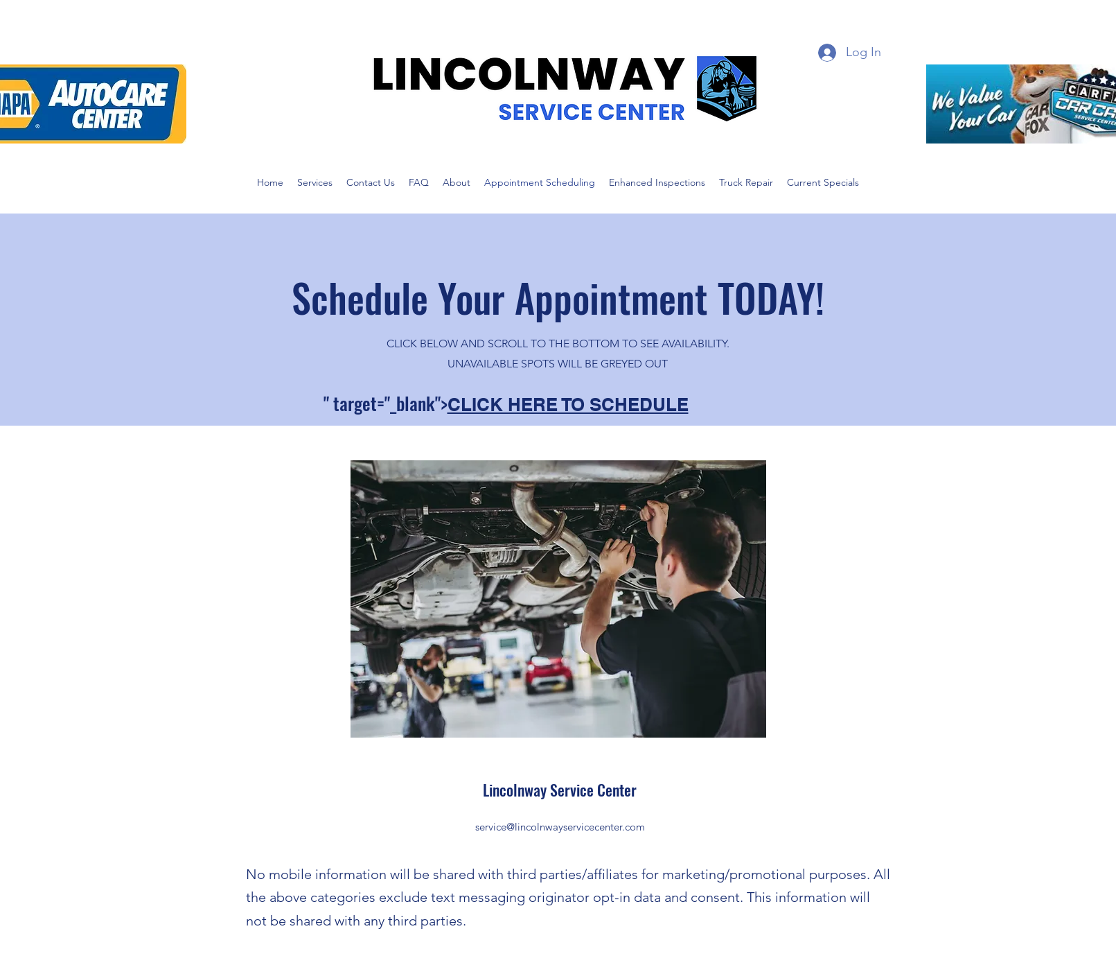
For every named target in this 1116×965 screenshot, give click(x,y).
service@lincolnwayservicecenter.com (560, 826)
